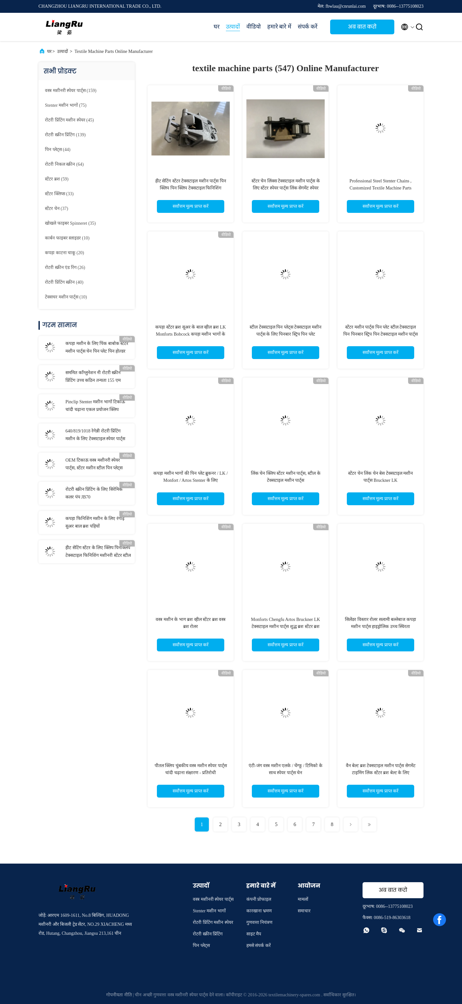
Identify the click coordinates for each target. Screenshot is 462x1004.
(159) (70, 90)
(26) (65, 267)
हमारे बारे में (279, 26)
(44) (57, 149)
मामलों (303, 899)
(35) (70, 223)
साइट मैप (253, 934)
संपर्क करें (308, 26)
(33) (59, 193)
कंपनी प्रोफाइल (258, 899)
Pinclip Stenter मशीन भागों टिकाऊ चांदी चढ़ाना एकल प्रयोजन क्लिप (95, 405)
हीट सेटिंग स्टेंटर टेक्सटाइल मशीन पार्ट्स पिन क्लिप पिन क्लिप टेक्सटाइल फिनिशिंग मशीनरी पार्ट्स (190, 188)
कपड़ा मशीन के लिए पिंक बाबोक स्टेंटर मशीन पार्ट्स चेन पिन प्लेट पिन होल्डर (96, 347)
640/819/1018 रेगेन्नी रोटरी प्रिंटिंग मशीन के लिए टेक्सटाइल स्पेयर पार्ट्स (95, 435)
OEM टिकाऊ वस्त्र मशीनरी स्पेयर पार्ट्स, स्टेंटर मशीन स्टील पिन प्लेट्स (94, 464)
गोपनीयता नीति (119, 994)
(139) (65, 134)
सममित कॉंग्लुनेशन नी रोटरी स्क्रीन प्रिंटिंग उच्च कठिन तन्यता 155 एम (93, 376)
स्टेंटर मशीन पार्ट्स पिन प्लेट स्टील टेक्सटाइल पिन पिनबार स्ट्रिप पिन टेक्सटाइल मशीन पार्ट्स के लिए (380, 334)
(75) (65, 105)
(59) (56, 179)
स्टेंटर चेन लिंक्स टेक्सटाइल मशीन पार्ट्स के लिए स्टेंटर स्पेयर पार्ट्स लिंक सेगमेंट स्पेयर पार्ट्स (286, 188)
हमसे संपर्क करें (258, 945)
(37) (56, 208)
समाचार (304, 910)
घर (216, 26)
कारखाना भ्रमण (259, 910)
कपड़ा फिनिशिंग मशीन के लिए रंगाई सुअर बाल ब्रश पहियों (94, 522)
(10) (67, 238)
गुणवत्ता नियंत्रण (259, 922)
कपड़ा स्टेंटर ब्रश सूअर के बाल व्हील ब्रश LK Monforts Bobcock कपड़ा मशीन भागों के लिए (190, 334)
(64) (64, 164)
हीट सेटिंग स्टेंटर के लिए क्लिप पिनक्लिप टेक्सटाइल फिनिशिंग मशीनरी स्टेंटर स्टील (98, 551)
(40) (64, 282)
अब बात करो (362, 26)
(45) (69, 120)
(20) (64, 252)
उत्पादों (233, 26)
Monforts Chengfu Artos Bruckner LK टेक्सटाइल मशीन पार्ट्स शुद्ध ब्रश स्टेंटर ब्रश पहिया (285, 626)
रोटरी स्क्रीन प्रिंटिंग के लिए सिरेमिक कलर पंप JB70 (94, 493)
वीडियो (253, 26)
